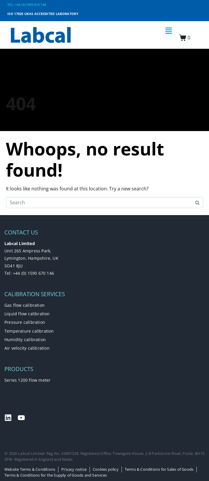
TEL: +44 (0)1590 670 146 (26, 4)
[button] (128, 32)
